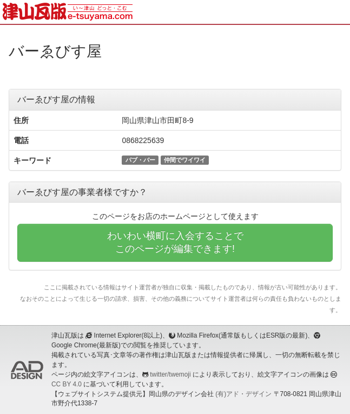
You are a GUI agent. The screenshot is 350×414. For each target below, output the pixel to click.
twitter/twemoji (170, 374)
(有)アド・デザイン (243, 394)
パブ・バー (140, 160)
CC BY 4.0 (66, 384)
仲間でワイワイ (185, 160)
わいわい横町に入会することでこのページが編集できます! (175, 242)
